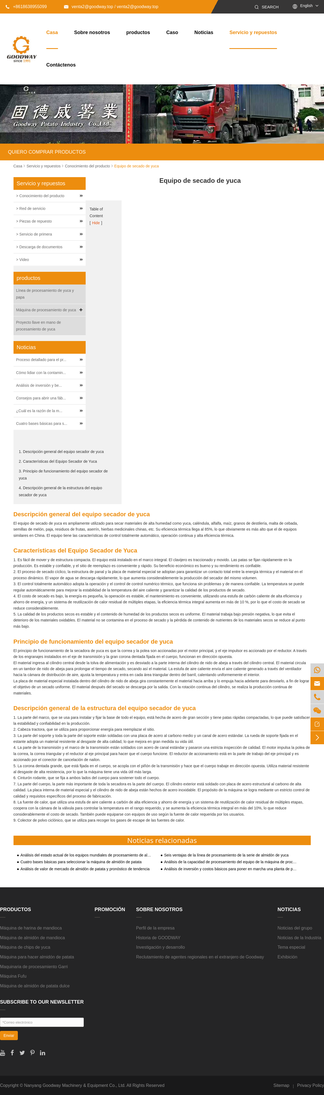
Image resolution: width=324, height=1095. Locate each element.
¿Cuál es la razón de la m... (39, 411)
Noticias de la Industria (299, 937)
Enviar (9, 1035)
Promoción (110, 909)
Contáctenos (61, 65)
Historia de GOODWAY (158, 937)
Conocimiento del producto (87, 166)
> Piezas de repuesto (34, 221)
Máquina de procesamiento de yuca (50, 310)
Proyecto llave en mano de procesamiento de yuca (38, 325)
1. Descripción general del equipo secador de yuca (61, 451)
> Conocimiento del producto (40, 196)
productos (138, 32)
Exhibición (287, 957)
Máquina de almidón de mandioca (32, 937)
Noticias (203, 32)
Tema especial (291, 947)
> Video (22, 259)
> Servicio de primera (34, 234)
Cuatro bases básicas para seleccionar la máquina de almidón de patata (81, 862)
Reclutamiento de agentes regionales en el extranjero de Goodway (200, 957)
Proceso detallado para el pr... (41, 360)
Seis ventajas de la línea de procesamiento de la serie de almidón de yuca (226, 855)
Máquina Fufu (13, 976)
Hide (96, 223)
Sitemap (281, 1085)
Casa (52, 32)
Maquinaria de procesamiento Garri (34, 966)
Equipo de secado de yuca (136, 166)
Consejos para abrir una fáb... (41, 398)
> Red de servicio (31, 208)
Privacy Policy (310, 1085)
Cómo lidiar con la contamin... (41, 372)
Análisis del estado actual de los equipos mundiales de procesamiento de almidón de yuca (87, 855)
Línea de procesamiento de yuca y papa (45, 293)
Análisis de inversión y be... (39, 385)
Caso (172, 32)
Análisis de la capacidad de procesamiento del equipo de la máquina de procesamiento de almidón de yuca (230, 862)
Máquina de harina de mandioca (31, 928)
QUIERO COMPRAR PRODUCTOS (47, 152)
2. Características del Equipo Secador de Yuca (58, 461)
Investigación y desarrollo (160, 947)
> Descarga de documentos (39, 247)
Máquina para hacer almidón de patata (37, 957)
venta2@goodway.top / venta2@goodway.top (111, 6)
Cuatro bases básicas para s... (41, 423)
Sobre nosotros (92, 32)
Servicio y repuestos (253, 32)
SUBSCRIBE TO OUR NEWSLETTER (42, 1002)
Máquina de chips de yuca (25, 947)
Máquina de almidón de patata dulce (35, 986)
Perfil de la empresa (155, 928)
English (306, 6)
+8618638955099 (26, 6)
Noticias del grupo (295, 928)
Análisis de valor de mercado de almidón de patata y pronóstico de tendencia (85, 869)
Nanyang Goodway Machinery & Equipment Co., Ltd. (74, 1085)
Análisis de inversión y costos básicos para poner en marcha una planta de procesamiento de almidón (230, 869)
